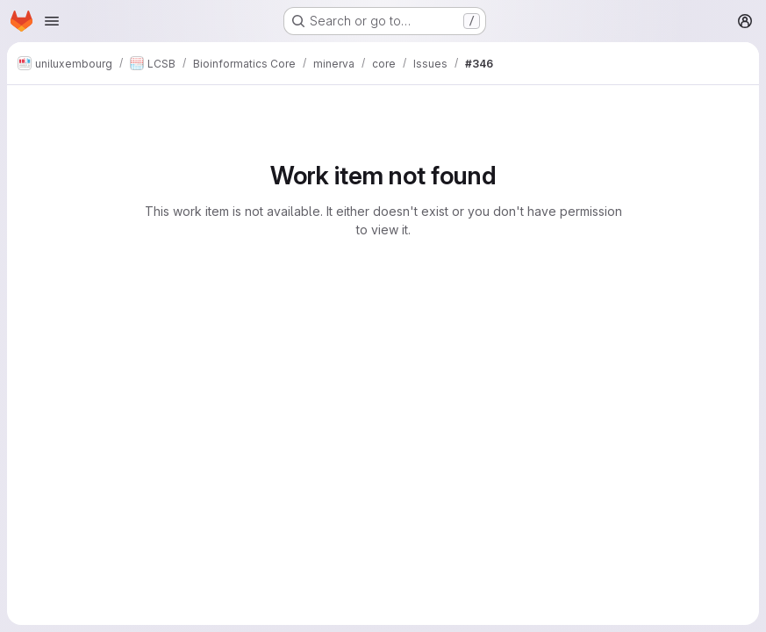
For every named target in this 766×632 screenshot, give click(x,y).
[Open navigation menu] (52, 21)
